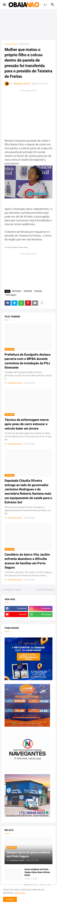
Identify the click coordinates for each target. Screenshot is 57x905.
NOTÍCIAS (28, 291)
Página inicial (11, 44)
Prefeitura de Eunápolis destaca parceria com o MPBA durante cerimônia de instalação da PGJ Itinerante (27, 361)
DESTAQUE (24, 44)
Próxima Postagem (45, 589)
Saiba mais (20, 893)
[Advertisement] (28, 24)
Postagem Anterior (12, 589)
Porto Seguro (10, 295)
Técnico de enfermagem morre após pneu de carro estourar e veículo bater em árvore (27, 424)
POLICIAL (38, 291)
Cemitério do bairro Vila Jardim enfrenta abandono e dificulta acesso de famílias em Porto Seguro (27, 561)
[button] (4, 4)
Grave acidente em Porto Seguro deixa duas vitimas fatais (37, 872)
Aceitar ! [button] (10, 899)
